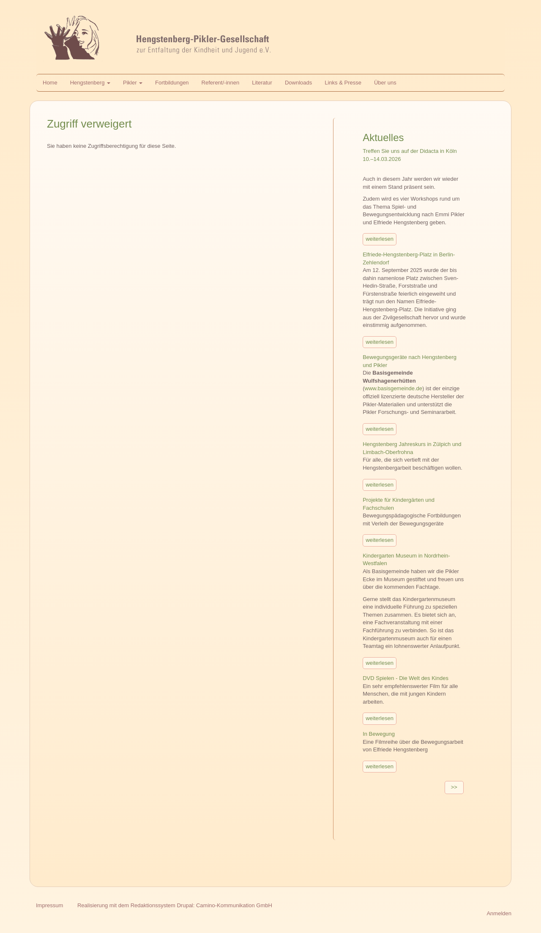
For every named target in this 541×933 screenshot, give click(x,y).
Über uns (385, 82)
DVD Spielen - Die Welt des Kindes (405, 678)
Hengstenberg (90, 82)
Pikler (132, 82)
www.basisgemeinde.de (394, 388)
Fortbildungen (172, 82)
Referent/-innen (221, 82)
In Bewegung (379, 734)
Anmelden (498, 913)
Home (50, 82)
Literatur (262, 82)
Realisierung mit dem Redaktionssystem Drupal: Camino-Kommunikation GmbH (174, 905)
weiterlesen (379, 239)
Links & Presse (343, 82)
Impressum (49, 905)
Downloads (298, 82)
